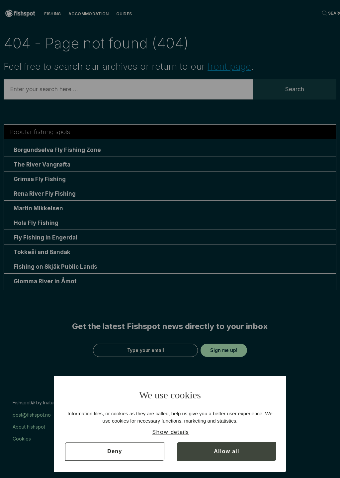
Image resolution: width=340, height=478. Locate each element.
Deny (114, 451)
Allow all (226, 451)
